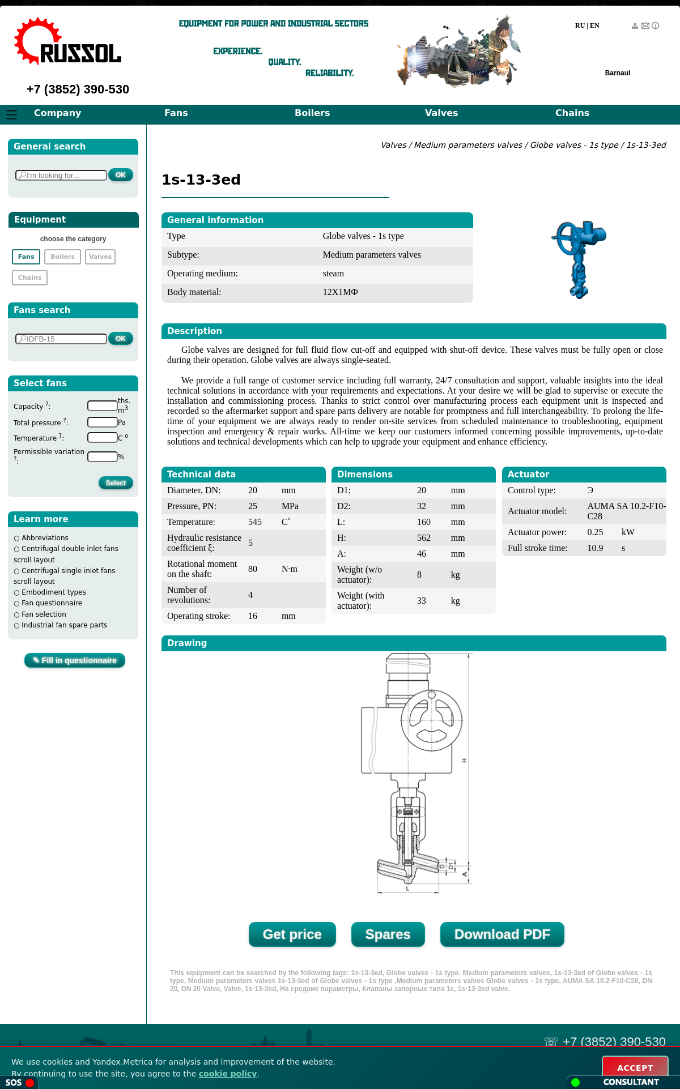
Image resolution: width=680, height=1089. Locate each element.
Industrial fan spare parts (64, 625)
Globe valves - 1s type (574, 145)
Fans (176, 113)
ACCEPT (635, 1068)
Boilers (312, 113)
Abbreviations (45, 538)
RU (580, 25)
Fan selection (44, 614)
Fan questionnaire (52, 603)
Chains (572, 113)
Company (57, 113)
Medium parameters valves (469, 145)
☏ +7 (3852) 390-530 (604, 1042)
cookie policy (228, 1073)
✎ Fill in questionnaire (75, 660)
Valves (441, 113)
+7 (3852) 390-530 (78, 89)
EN (595, 25)
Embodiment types (54, 592)
